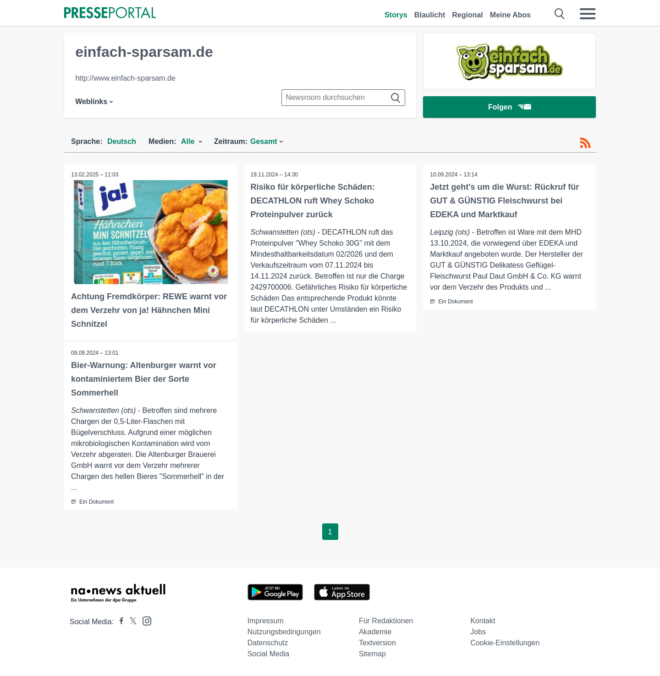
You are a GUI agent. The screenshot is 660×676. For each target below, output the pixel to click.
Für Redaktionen (386, 621)
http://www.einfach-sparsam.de (125, 78)
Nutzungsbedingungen (284, 632)
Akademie (375, 632)
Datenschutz (268, 643)
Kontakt (482, 621)
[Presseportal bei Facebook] (119, 622)
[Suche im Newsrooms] (343, 97)
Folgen (509, 107)
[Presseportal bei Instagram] (144, 620)
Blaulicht (430, 15)
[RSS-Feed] (585, 143)
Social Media (269, 654)
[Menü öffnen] (587, 13)
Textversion (377, 643)
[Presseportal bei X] (130, 622)
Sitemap (372, 654)
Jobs (478, 632)
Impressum (266, 621)
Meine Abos (510, 15)
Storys (396, 15)
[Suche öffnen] (560, 13)
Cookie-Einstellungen (504, 643)
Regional (467, 15)
